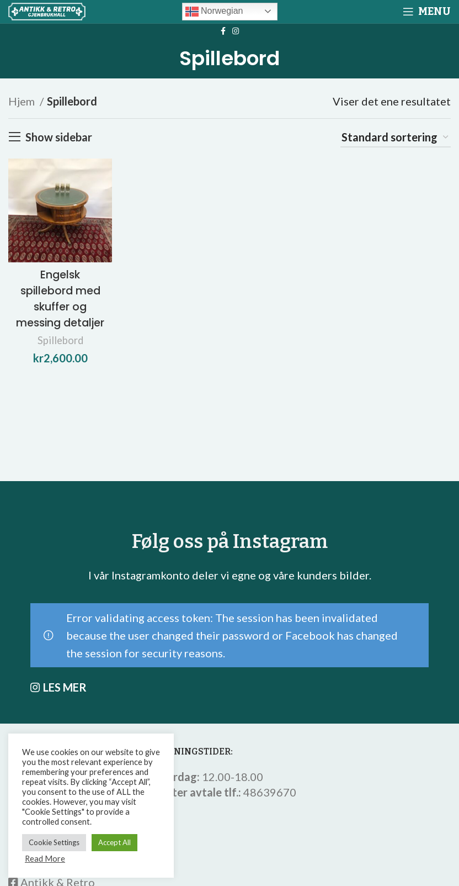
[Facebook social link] (223, 31)
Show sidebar (58, 137)
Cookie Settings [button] (54, 842)
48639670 (269, 792)
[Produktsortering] (395, 137)
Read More (45, 858)
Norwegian (214, 11)
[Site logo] (47, 10)
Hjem (22, 101)
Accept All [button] (114, 842)
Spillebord (59, 352)
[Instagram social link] (235, 31)
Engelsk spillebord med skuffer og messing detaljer (59, 303)
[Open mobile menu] (426, 12)
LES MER (65, 687)
